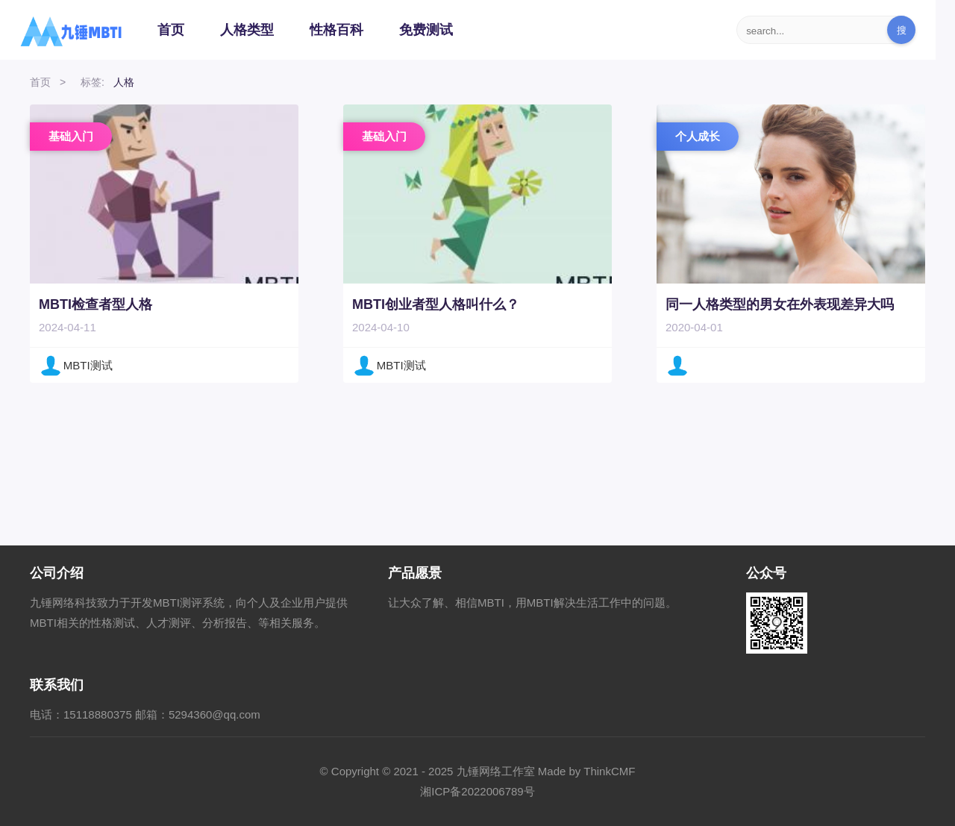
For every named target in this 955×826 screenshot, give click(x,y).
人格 (123, 82)
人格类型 (247, 29)
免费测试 (426, 29)
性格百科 (336, 29)
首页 (170, 29)
